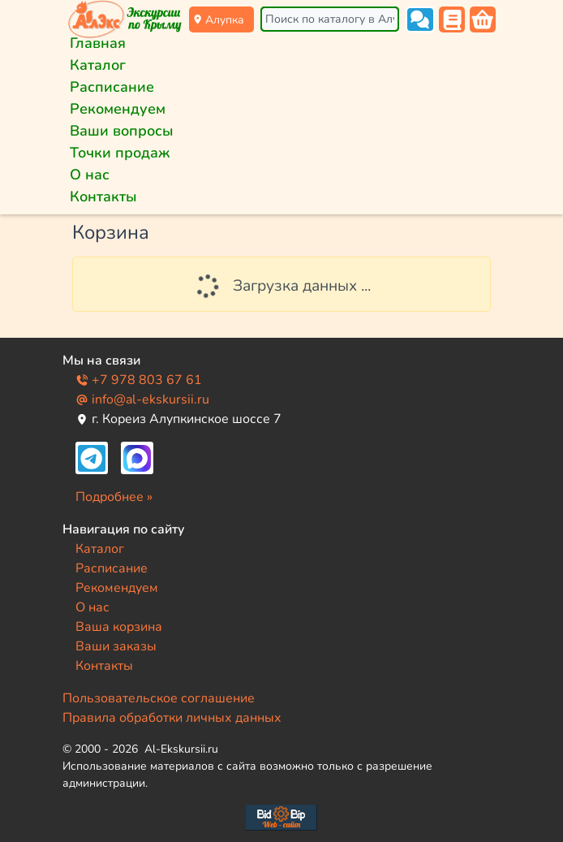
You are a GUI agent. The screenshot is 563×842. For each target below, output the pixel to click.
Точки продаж (120, 152)
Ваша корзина (118, 627)
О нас (90, 174)
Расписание (112, 87)
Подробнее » (114, 497)
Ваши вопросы (122, 130)
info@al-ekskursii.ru (142, 399)
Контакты (103, 196)
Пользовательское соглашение (158, 698)
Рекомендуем (117, 109)
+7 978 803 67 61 (138, 380)
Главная (98, 43)
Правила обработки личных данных (172, 718)
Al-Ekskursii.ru (181, 749)
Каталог (98, 65)
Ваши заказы (116, 646)
